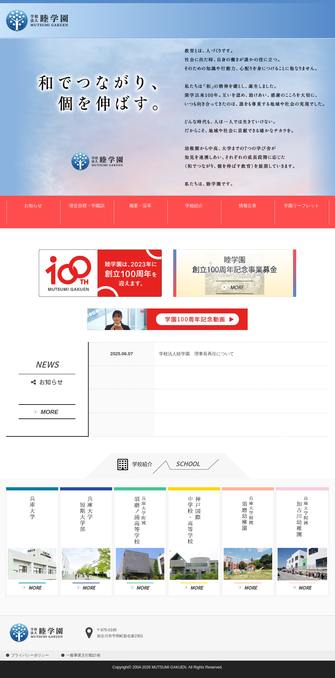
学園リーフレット (301, 205)
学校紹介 (194, 205)
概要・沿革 (140, 205)
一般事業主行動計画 (83, 655)
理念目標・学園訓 (86, 205)
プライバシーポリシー (30, 655)
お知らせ (33, 205)
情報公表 (247, 205)
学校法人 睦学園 (37, 20)
